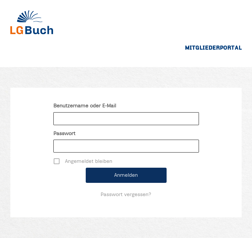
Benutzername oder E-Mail (84, 106)
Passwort (64, 133)
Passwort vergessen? (126, 194)
